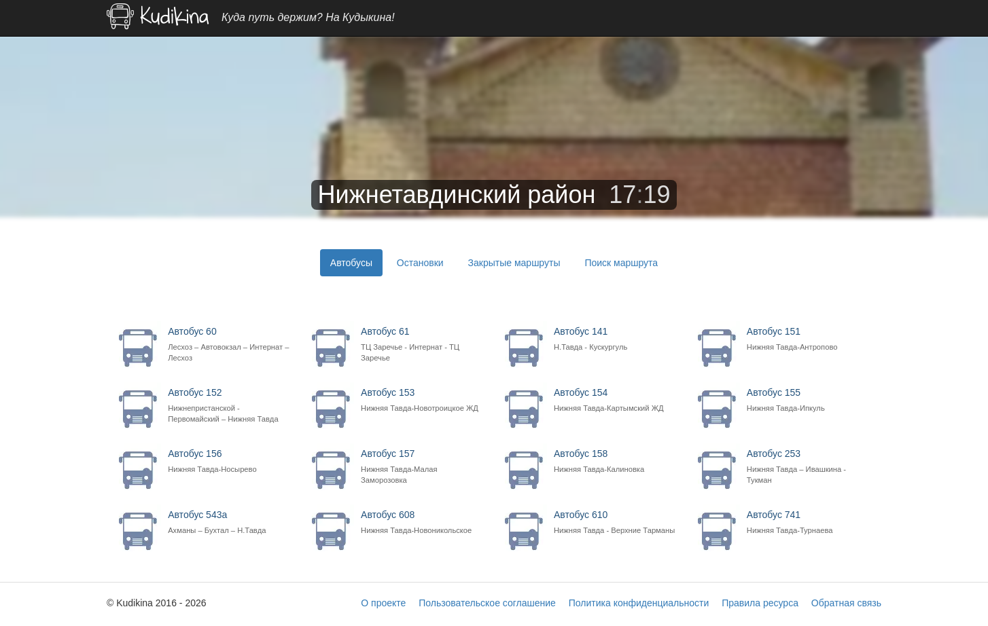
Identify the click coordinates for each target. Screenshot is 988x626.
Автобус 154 (616, 400)
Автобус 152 (230, 405)
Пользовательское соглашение (487, 602)
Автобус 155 (809, 400)
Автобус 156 (230, 461)
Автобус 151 (809, 339)
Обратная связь (846, 602)
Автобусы (351, 262)
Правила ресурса (760, 602)
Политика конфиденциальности (639, 602)
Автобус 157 (423, 466)
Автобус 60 (230, 344)
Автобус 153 (423, 400)
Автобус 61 (423, 344)
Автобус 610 (616, 522)
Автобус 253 (809, 466)
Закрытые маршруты (514, 262)
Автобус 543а (230, 522)
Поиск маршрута (621, 262)
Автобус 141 (616, 339)
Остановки (420, 262)
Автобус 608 (423, 522)
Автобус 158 (616, 461)
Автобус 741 (809, 522)
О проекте (383, 602)
